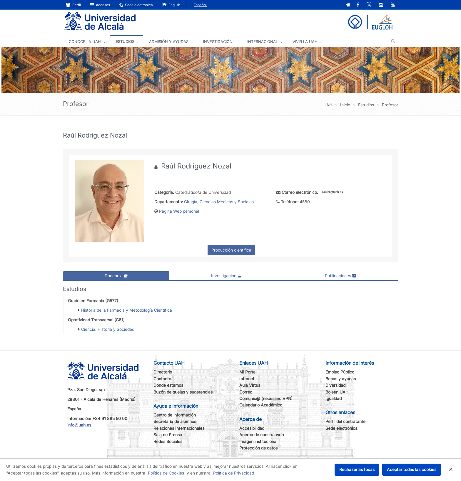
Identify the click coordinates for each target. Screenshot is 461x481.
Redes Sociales (167, 441)
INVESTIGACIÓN (218, 41)
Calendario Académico (260, 404)
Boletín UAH (336, 391)
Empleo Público (339, 371)
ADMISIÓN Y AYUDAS (168, 41)
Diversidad (335, 385)
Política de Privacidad (233, 472)
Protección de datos (258, 447)
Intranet (246, 378)
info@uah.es (79, 424)
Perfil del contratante (345, 421)
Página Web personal (179, 211)
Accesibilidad (251, 428)
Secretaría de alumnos (174, 421)
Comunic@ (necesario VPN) (266, 398)
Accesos (100, 5)
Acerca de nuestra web (261, 434)
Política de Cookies (166, 472)
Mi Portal (247, 371)
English (171, 5)
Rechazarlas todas (357, 469)
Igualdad (333, 398)
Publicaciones (340, 275)
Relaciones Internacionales (178, 428)
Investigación (226, 275)
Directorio (162, 371)
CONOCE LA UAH (85, 41)
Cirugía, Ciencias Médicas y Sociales (219, 201)
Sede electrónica (136, 5)
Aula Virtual (250, 385)
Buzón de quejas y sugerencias (183, 391)
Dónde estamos (168, 385)
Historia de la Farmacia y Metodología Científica (126, 310)
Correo (245, 391)
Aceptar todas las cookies (411, 469)
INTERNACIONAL (262, 41)
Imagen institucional (258, 441)
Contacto (162, 378)
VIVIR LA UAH (305, 41)
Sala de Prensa (167, 434)
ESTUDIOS (125, 41)
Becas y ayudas (340, 378)
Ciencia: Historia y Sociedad (107, 329)
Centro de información (174, 414)
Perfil (73, 5)
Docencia (116, 275)
